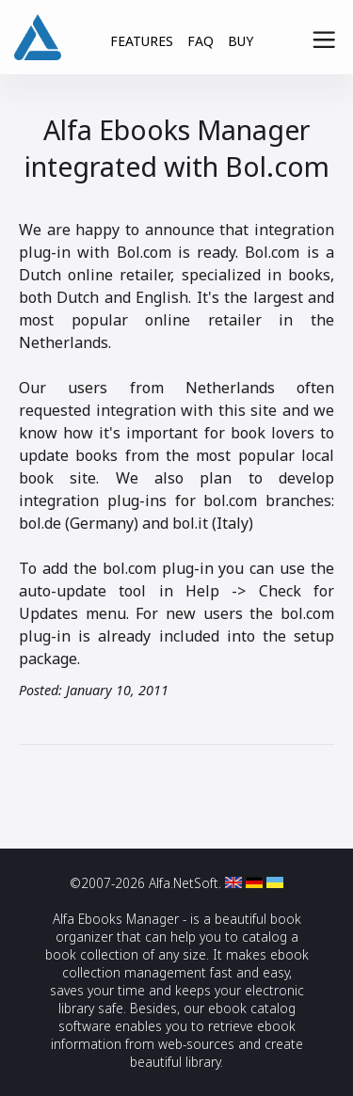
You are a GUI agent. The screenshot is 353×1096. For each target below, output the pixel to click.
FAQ (200, 41)
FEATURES (141, 41)
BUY (240, 41)
